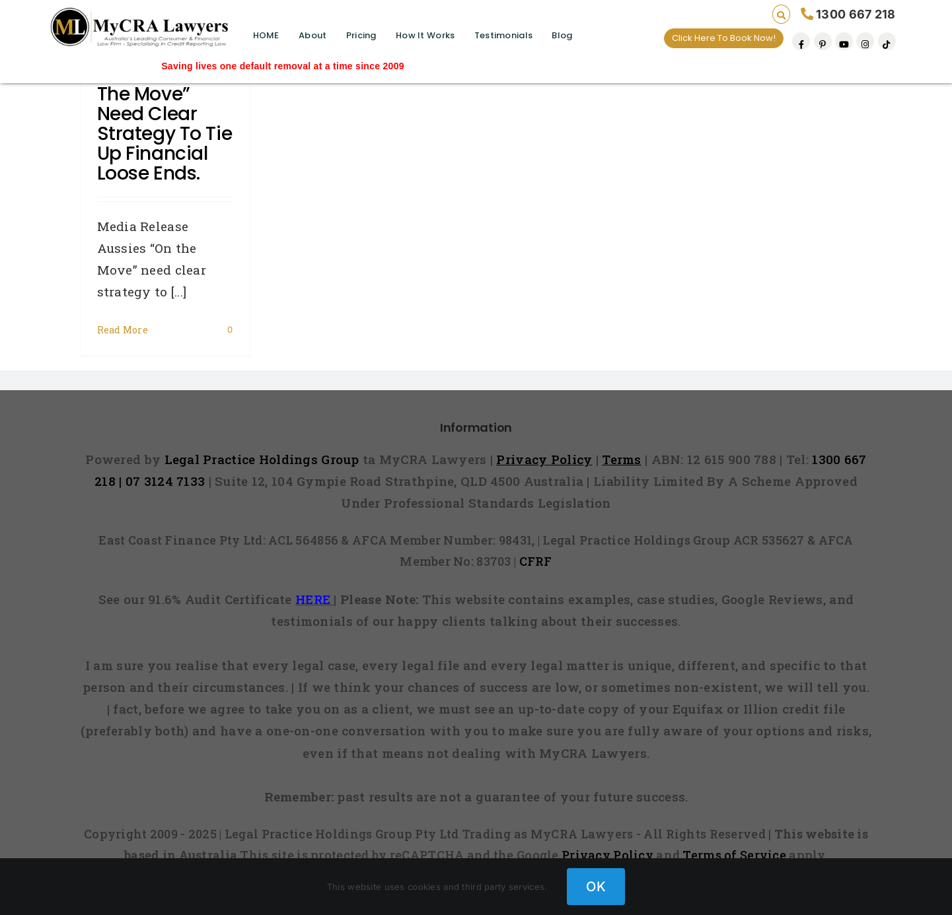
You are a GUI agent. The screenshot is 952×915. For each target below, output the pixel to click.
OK (596, 887)
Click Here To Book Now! (724, 38)
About (312, 35)
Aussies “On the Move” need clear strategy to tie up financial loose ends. (165, 123)
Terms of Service (734, 855)
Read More (123, 329)
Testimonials (503, 35)
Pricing (361, 35)
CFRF (535, 561)
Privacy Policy (607, 855)
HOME (266, 35)
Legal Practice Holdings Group (264, 459)
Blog (562, 35)
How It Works (425, 35)
